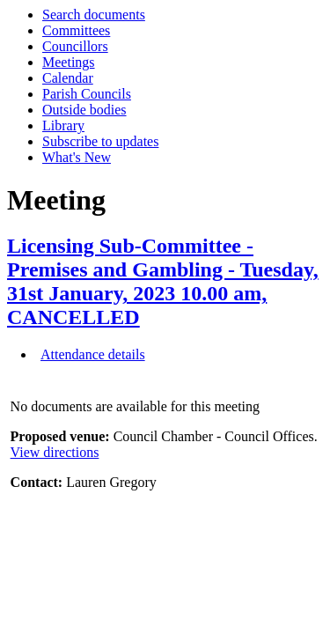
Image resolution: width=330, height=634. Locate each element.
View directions (55, 452)
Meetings (68, 62)
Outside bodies (84, 109)
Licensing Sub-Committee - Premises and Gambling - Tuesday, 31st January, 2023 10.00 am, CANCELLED (163, 281)
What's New (76, 157)
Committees (76, 30)
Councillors (75, 46)
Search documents (93, 14)
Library (63, 125)
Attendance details (92, 354)
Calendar (67, 77)
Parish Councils (86, 93)
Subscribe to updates (100, 141)
